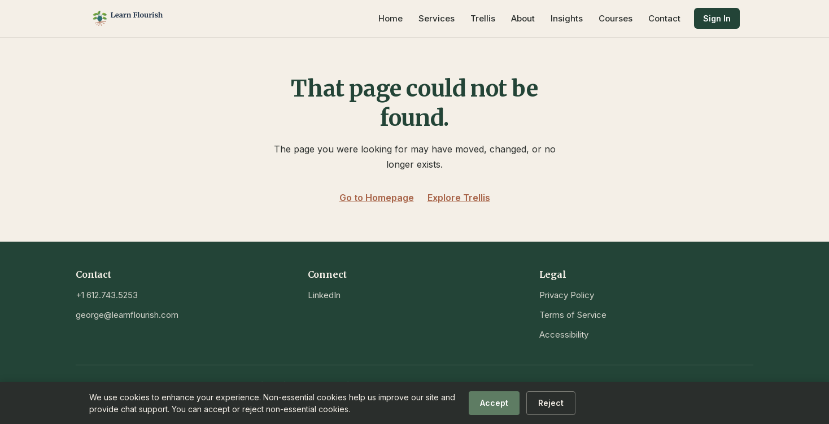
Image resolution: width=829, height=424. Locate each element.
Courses (615, 18)
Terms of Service (573, 314)
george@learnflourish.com (127, 314)
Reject (551, 403)
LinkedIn (324, 295)
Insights (567, 18)
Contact (664, 18)
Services (436, 18)
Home (390, 18)
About (523, 18)
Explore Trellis (458, 197)
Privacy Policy (566, 295)
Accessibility (563, 334)
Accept (494, 403)
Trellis (482, 18)
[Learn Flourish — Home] (145, 18)
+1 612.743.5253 (107, 295)
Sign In (717, 18)
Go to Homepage (376, 197)
